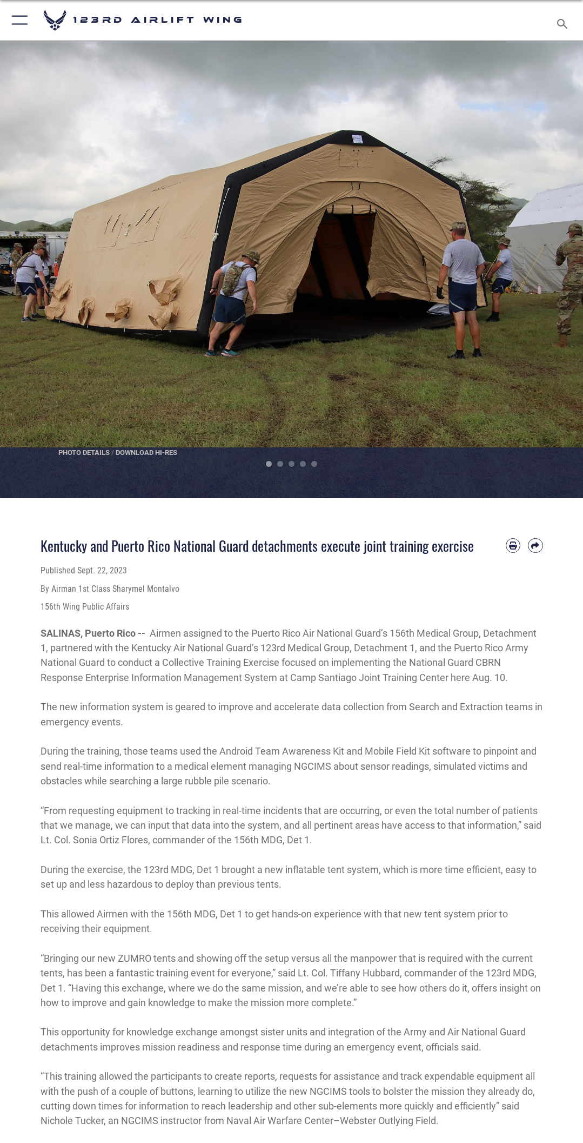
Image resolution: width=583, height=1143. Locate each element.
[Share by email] (535, 545)
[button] (17, 20)
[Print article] (513, 545)
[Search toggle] (564, 20)
